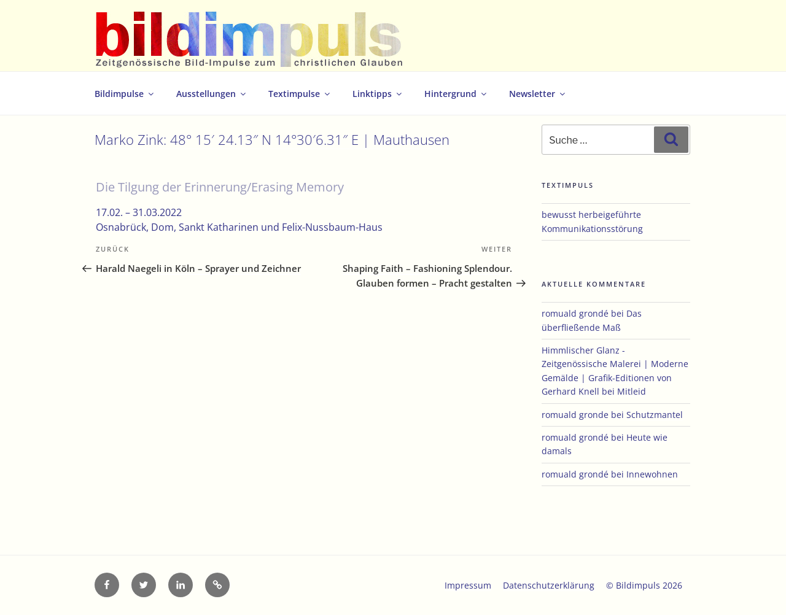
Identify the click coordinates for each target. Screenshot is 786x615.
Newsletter (538, 93)
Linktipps (377, 93)
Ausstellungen (211, 93)
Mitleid (631, 391)
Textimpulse (300, 93)
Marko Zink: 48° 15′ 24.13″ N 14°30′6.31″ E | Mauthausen (272, 139)
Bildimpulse (125, 93)
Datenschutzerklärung (548, 585)
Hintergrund (456, 93)
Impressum (468, 585)
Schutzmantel (654, 414)
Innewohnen (652, 474)
